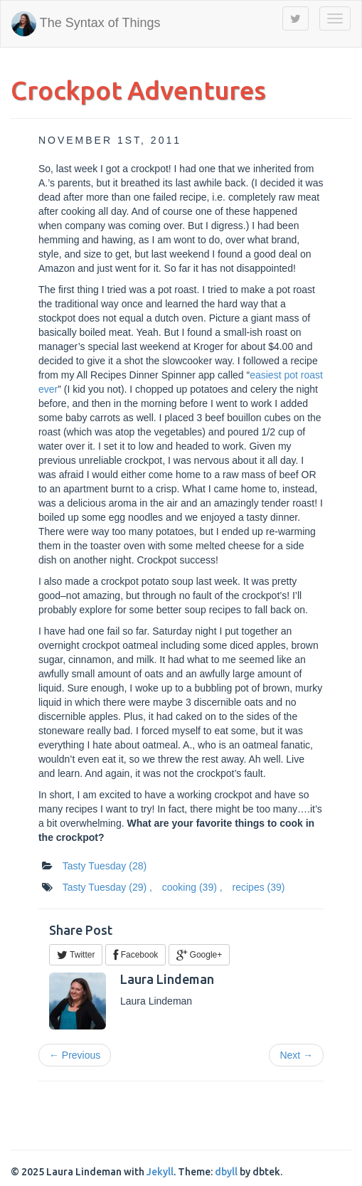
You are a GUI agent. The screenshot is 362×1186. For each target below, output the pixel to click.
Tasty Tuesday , (107, 887)
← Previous (74, 1055)
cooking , (192, 887)
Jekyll (160, 1171)
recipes (259, 887)
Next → (296, 1055)
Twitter (76, 955)
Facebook (135, 955)
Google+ (199, 955)
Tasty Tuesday (105, 866)
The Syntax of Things (85, 23)
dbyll (226, 1171)
